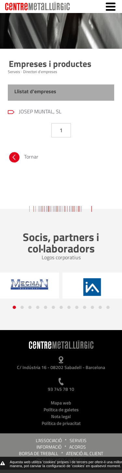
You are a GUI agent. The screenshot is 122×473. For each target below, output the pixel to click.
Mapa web (61, 402)
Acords (77, 446)
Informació (48, 446)
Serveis (78, 440)
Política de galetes (61, 409)
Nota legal (61, 416)
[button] (14, 307)
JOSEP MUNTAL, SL (39, 111)
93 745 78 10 (61, 389)
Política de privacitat (61, 423)
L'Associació (49, 440)
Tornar (23, 158)
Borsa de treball (38, 453)
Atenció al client (84, 453)
